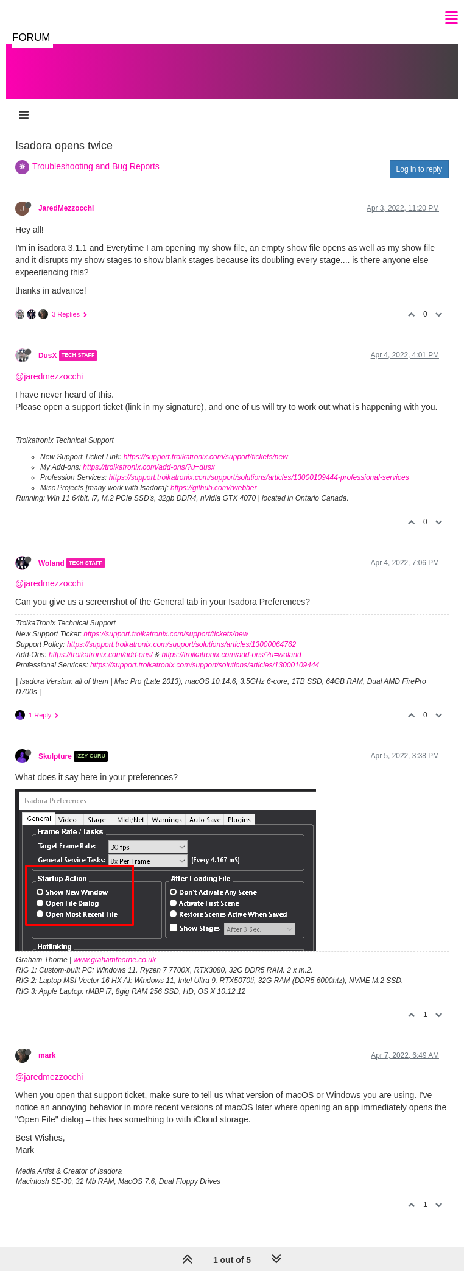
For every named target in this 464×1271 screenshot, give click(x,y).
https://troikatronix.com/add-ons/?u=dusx (148, 467)
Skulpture (55, 756)
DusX (47, 355)
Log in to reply (419, 169)
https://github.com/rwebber (213, 488)
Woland (51, 562)
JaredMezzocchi (66, 208)
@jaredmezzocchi (49, 376)
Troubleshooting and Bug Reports (96, 166)
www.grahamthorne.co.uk (115, 960)
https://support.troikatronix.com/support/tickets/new (206, 456)
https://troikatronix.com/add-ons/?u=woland (231, 654)
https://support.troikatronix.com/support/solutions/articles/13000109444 (204, 665)
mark (46, 1055)
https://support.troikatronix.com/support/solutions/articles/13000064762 (181, 644)
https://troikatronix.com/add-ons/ (101, 654)
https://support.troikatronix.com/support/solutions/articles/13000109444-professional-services (259, 477)
